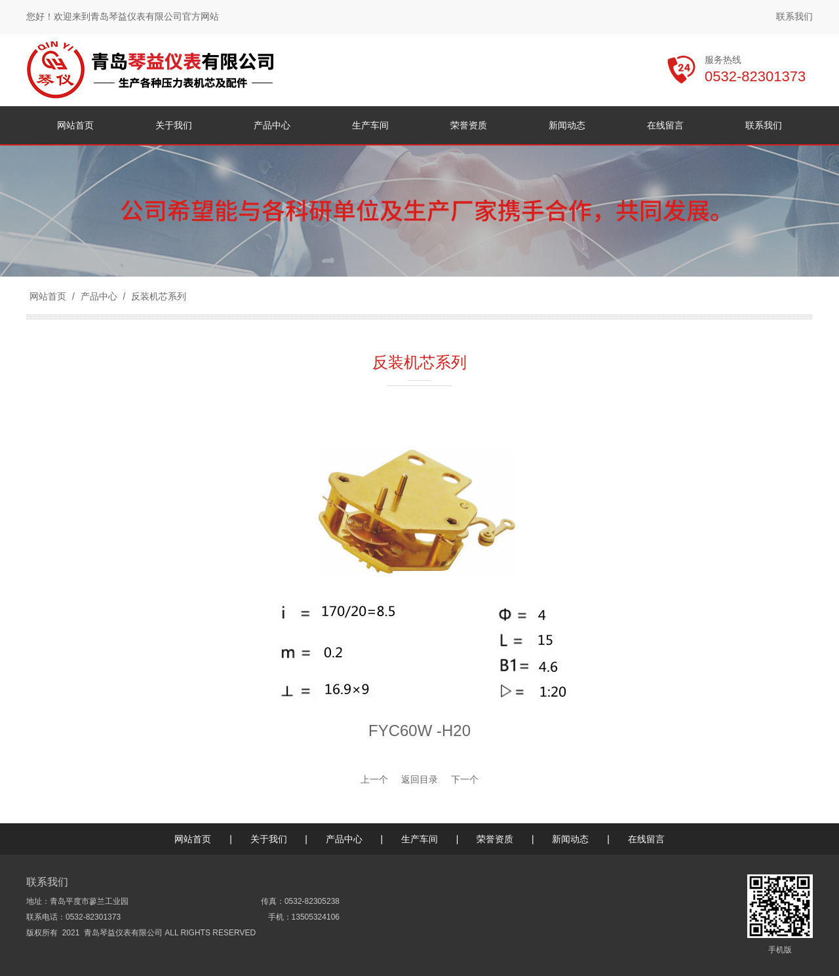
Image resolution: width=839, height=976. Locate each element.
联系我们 (794, 16)
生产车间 (419, 839)
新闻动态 (570, 839)
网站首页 (47, 296)
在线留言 (646, 839)
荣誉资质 (495, 839)
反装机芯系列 (157, 296)
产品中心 (99, 296)
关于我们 (268, 839)
